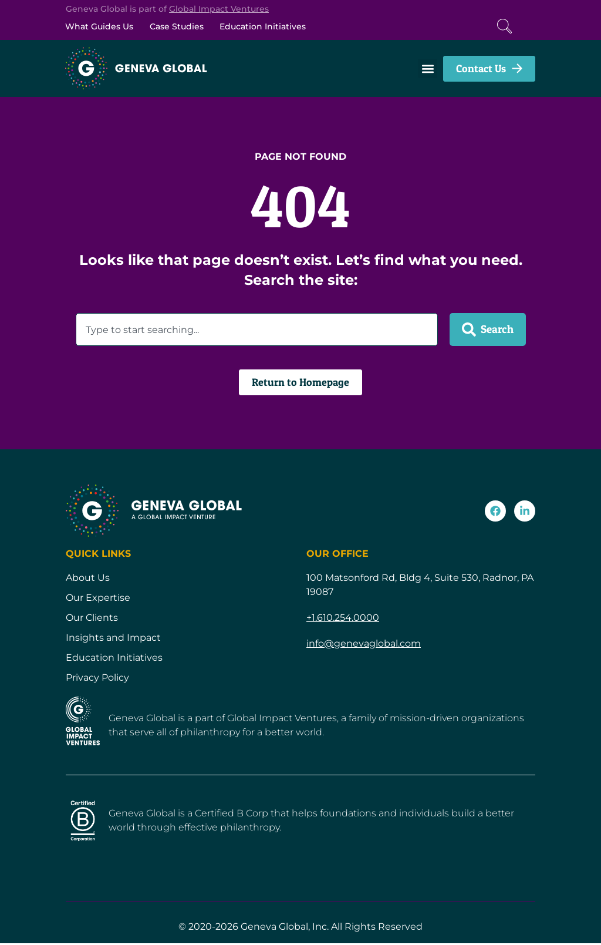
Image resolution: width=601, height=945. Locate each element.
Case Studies (184, 26)
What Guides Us (102, 26)
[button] (427, 70)
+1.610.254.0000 (342, 618)
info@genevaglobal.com (363, 644)
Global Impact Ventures (219, 9)
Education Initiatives (275, 26)
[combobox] (257, 331)
